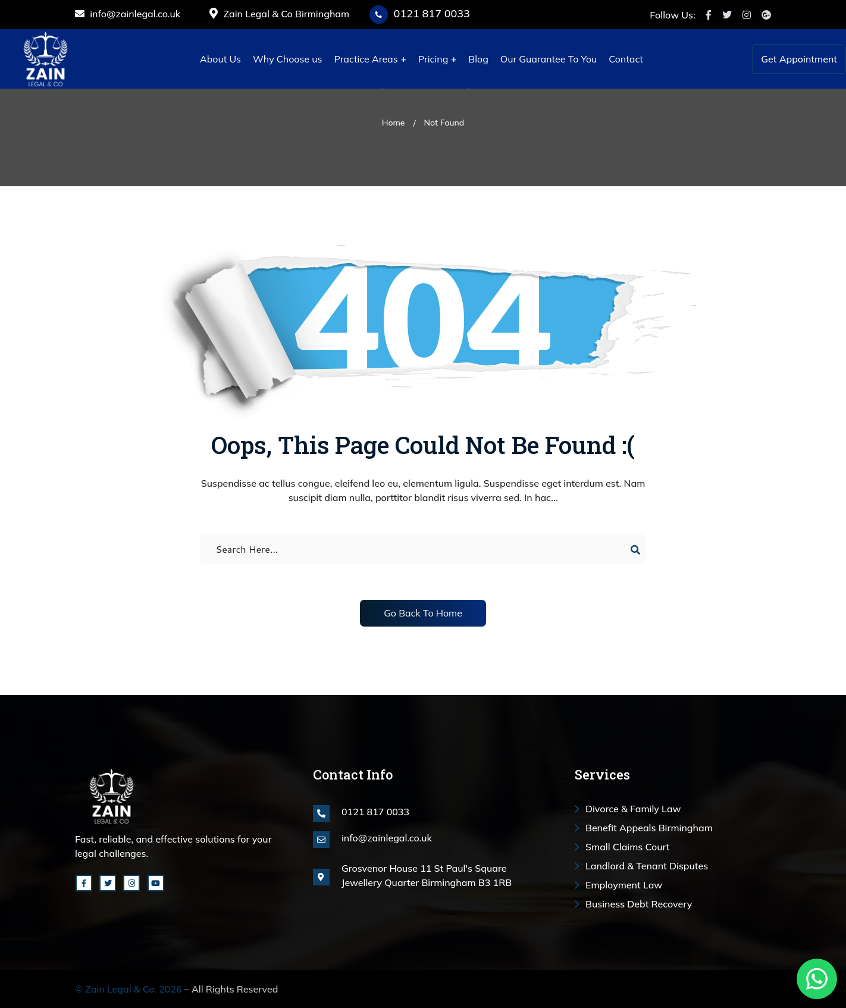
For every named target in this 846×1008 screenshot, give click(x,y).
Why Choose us (287, 59)
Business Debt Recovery (638, 904)
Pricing (433, 59)
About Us (220, 59)
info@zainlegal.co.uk (127, 14)
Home (393, 122)
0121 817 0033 (432, 13)
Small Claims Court (627, 847)
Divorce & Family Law (633, 809)
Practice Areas (365, 59)
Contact (626, 59)
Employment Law (623, 885)
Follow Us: (672, 15)
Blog (478, 59)
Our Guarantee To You (548, 59)
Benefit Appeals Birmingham (649, 828)
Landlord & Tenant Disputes (646, 866)
